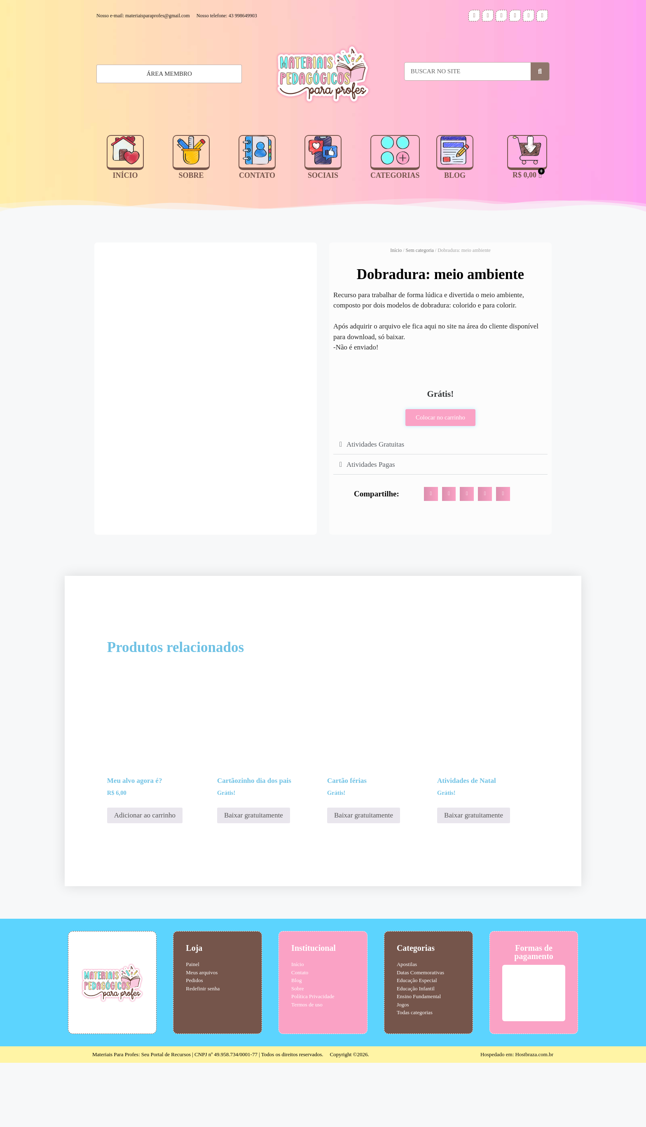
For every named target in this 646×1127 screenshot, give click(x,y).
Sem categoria (420, 250)
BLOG (455, 175)
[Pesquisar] (540, 71)
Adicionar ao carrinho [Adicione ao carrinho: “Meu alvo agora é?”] (145, 879)
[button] (440, 444)
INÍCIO (125, 175)
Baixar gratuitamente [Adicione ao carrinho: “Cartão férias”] (363, 879)
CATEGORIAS (395, 175)
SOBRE (191, 175)
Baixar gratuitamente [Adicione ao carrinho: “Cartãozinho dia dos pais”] (253, 879)
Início (396, 250)
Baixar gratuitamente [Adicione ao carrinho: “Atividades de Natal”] (473, 879)
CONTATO (257, 175)
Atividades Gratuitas (375, 444)
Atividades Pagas (370, 464)
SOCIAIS (323, 175)
